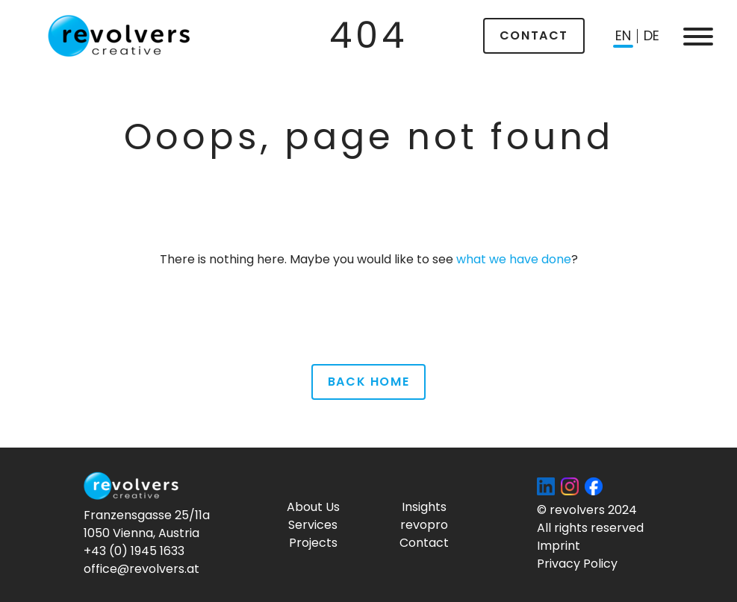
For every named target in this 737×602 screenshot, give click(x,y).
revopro (424, 524)
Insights (424, 506)
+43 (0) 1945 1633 (134, 550)
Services (313, 524)
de (651, 35)
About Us (313, 506)
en (623, 35)
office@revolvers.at (141, 568)
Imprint (558, 545)
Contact (534, 35)
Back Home (368, 381)
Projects (313, 542)
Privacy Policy (577, 563)
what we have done (513, 259)
